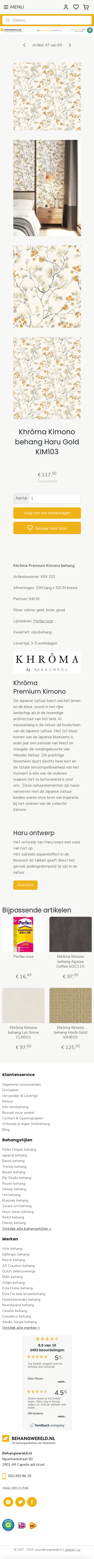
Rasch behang (13, 1260)
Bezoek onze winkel (18, 1112)
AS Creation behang (18, 1265)
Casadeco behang (16, 1316)
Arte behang (12, 1248)
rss (78, 1550)
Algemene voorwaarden (21, 1084)
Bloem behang (13, 1172)
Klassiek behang (15, 1200)
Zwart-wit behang (17, 1206)
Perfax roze (43, 621)
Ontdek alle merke (18, 1327)
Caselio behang (14, 1310)
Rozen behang (13, 1183)
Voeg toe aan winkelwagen (47, 513)
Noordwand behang (18, 1305)
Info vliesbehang (15, 1107)
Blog (6, 1129)
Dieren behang (14, 1222)
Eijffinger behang (15, 1254)
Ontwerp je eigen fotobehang (26, 1123)
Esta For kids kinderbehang (23, 1294)
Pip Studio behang (16, 1177)
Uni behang (11, 1195)
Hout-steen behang (18, 1211)
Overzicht (25, 885)
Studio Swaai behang (19, 1322)
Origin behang (13, 1282)
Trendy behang (14, 1166)
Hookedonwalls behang (21, 1299)
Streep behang (14, 1189)
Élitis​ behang (12, 1276)
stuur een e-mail (15, 1487)
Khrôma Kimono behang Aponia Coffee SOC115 (70, 962)
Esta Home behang (17, 1288)
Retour (7, 1101)
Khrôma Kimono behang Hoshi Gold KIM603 (70, 1032)
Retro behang (13, 1217)
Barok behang (13, 1160)
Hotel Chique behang (19, 1149)
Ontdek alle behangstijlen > (26, 1228)
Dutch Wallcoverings (19, 1271)
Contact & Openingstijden (22, 1118)
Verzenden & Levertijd (20, 1095)
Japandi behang (14, 1155)
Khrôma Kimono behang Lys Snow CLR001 (23, 1032)
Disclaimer (10, 1090)
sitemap (69, 1550)
